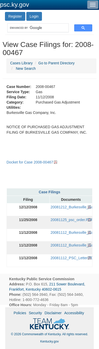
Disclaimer (53, 313)
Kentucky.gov (49, 341)
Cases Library (21, 63)
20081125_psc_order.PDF (71, 220)
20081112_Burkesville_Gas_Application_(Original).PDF (71, 232)
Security (35, 313)
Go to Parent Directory (56, 63)
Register (15, 16)
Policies (20, 313)
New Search (26, 68)
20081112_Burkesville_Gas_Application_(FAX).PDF (71, 245)
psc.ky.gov (14, 4)
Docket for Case (30, 162)
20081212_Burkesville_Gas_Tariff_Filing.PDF (71, 207)
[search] (35, 28)
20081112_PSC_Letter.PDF (71, 258)
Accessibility (74, 313)
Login (34, 16)
